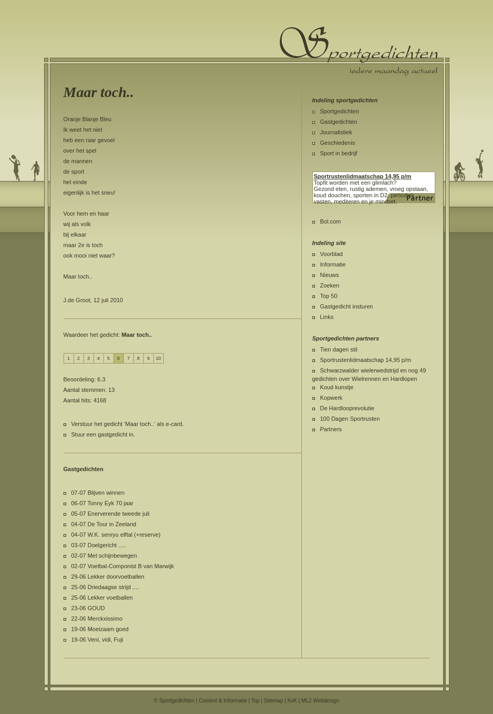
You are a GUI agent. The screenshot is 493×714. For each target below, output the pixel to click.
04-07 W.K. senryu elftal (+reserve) (116, 534)
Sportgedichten (339, 111)
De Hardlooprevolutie (347, 408)
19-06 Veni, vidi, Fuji (97, 639)
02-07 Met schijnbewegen (104, 555)
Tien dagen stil (339, 349)
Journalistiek (336, 132)
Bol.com (330, 221)
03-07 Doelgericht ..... (99, 545)
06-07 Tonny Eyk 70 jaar (102, 503)
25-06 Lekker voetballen (102, 597)
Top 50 (329, 296)
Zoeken (330, 285)
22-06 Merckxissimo (97, 618)
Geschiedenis (337, 143)
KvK (292, 701)
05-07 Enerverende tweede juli (110, 513)
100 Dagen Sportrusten (350, 418)
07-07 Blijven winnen (98, 492)
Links (327, 317)
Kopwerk (331, 398)
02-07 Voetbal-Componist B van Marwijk (122, 566)
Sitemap (274, 701)
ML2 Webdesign (320, 701)
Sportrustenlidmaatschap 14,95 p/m (366, 360)
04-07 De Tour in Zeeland (104, 524)
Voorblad (331, 254)
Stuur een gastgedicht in (102, 434)
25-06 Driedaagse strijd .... (105, 587)
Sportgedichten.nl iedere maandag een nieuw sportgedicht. (358, 51)
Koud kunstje (337, 387)
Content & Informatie (223, 701)
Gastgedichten (339, 122)
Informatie (333, 264)
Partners (331, 429)
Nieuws (329, 275)
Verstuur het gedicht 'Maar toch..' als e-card (126, 424)
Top (255, 701)
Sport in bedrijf (339, 153)
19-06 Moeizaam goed (100, 629)
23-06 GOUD (88, 608)
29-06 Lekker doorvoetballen (107, 576)
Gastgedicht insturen (346, 306)
